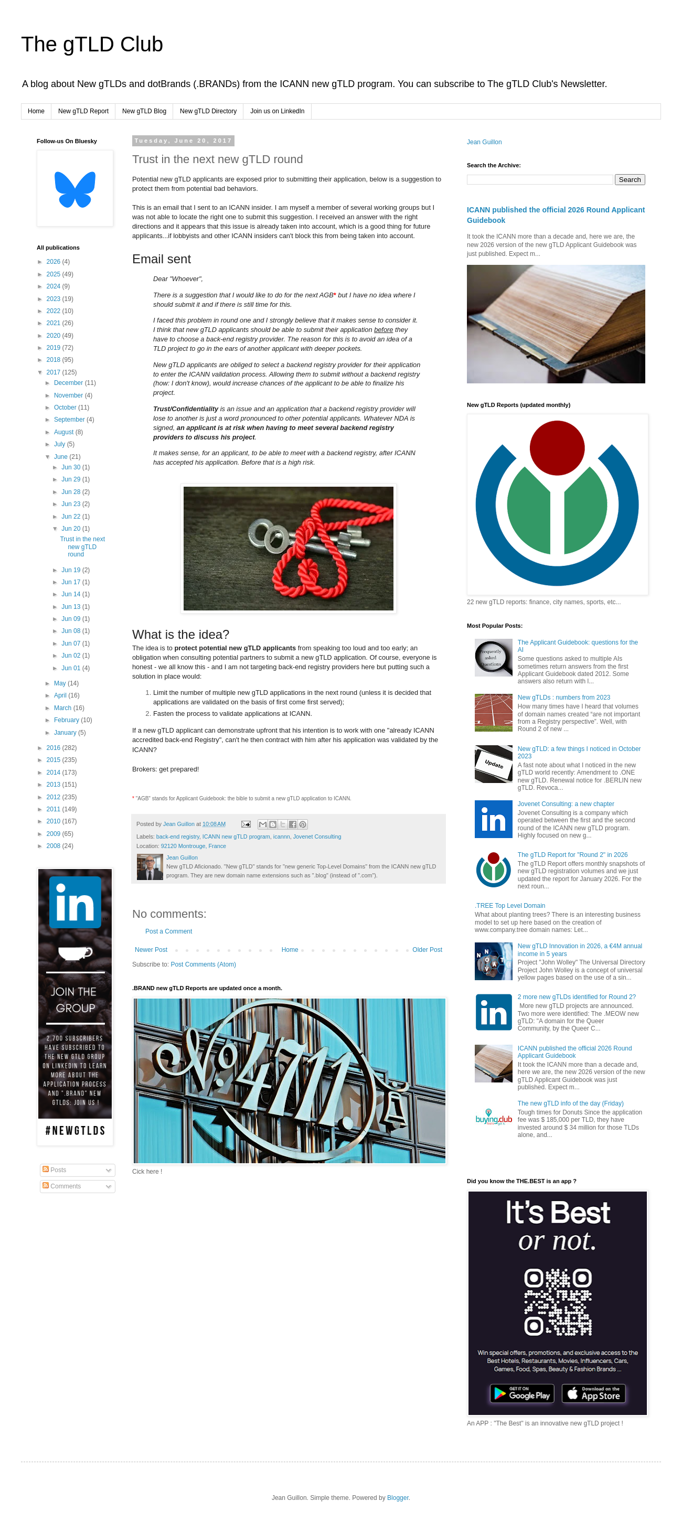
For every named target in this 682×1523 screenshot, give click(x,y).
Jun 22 (71, 516)
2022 (54, 311)
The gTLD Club (92, 44)
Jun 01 (71, 668)
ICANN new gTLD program (236, 836)
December (69, 383)
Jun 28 (71, 492)
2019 (54, 347)
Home (36, 111)
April (61, 695)
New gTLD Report (83, 111)
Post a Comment (168, 931)
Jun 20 (71, 528)
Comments (61, 1186)
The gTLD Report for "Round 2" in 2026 (573, 855)
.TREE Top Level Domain (510, 905)
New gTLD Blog (144, 111)
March (63, 708)
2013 (54, 784)
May (61, 683)
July (60, 444)
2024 (54, 286)
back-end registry (177, 836)
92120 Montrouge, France (193, 846)
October (66, 407)
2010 (54, 821)
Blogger (398, 1497)
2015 (54, 760)
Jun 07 (71, 643)
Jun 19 (71, 570)
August (65, 432)
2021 (54, 323)
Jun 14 (71, 594)
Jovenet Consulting (317, 836)
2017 (54, 372)
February (67, 720)
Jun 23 (71, 504)
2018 (54, 359)
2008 (54, 846)
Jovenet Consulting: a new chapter (566, 804)
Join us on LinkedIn (277, 111)
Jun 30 (71, 467)
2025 (54, 274)
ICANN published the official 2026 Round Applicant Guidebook (575, 1052)
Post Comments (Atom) (203, 964)
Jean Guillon (484, 142)
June (61, 456)
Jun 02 (71, 655)
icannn (281, 836)
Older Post (427, 949)
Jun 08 (71, 631)
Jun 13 (71, 606)
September (70, 419)
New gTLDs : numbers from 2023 (564, 697)
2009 (54, 834)
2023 (54, 299)
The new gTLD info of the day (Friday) (571, 1103)
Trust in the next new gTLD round (82, 546)
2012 (54, 797)
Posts (54, 1170)
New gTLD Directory (208, 111)
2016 (54, 748)
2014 (54, 772)
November (69, 395)
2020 (54, 335)
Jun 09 (71, 619)
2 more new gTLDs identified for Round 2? (577, 997)
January (66, 732)
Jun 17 (71, 582)
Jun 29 (71, 479)
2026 (54, 261)
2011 (54, 809)
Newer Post (151, 949)
